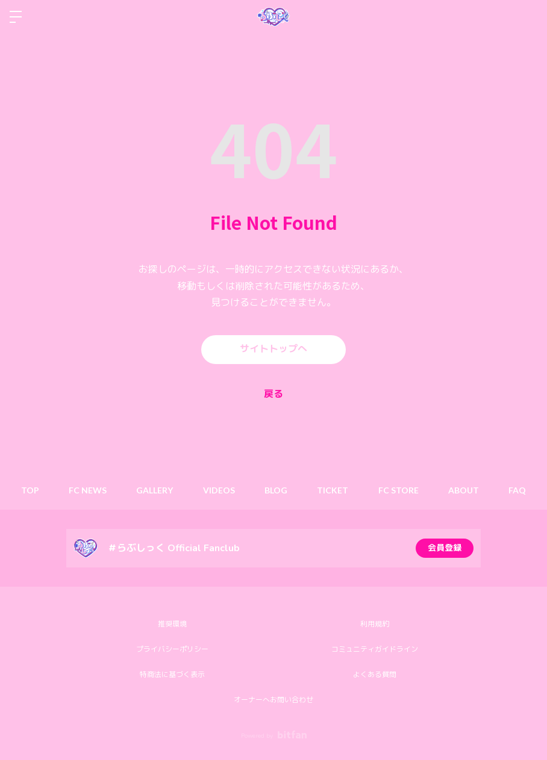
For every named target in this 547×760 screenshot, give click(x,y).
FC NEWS (86, 490)
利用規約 (374, 624)
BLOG (275, 490)
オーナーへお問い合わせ (273, 700)
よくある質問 (374, 674)
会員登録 (444, 548)
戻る (273, 394)
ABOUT (464, 490)
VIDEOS (218, 490)
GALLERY (154, 490)
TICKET (333, 490)
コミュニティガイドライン (374, 649)
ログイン (527, 16)
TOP (28, 490)
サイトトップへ (273, 349)
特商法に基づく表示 (172, 674)
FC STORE (399, 490)
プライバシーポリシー (172, 649)
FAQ (519, 490)
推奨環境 (172, 624)
